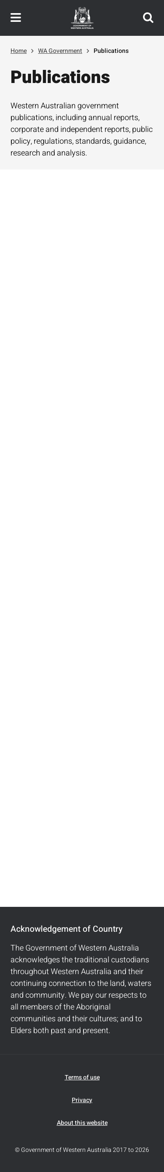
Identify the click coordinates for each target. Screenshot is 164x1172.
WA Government (60, 50)
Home (18, 50)
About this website (82, 1122)
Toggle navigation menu (15, 18)
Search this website (148, 18)
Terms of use (82, 1077)
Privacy (82, 1100)
